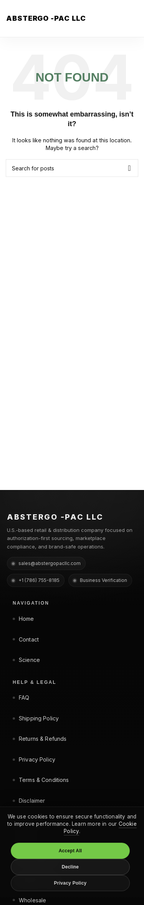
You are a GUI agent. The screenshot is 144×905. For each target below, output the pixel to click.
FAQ (21, 697)
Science (26, 660)
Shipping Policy (36, 718)
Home (23, 618)
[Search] (72, 168)
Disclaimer (29, 800)
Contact (26, 639)
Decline (70, 867)
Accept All (70, 850)
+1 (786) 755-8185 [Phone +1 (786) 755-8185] (36, 580)
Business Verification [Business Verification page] (100, 580)
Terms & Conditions (41, 780)
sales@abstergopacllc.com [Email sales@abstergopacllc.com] (46, 563)
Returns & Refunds (39, 738)
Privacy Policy (34, 759)
